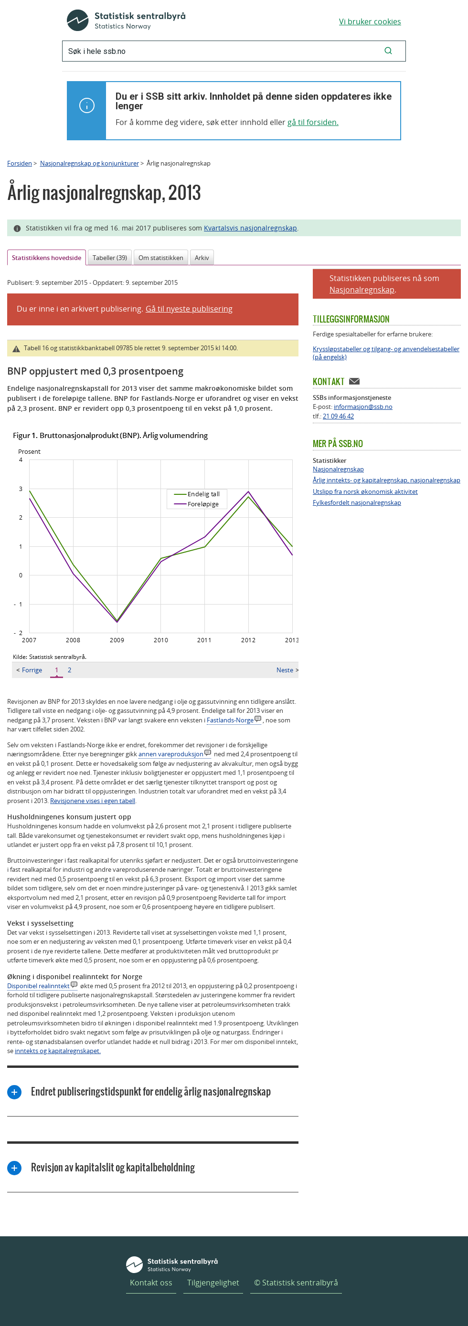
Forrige (29, 670)
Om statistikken (160, 257)
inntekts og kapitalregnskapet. (58, 1050)
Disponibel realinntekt (38, 985)
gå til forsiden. (313, 122)
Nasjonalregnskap (362, 289)
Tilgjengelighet (213, 1282)
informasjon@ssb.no (363, 406)
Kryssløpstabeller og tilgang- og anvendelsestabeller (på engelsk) (386, 353)
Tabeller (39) (110, 257)
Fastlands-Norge (230, 720)
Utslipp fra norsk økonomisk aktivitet (365, 492)
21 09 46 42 (338, 416)
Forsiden (19, 163)
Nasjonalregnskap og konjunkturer (89, 163)
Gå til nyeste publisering (189, 308)
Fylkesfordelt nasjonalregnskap (357, 503)
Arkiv (202, 257)
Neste (288, 670)
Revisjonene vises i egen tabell (92, 800)
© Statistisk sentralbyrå (296, 1282)
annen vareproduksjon (170, 754)
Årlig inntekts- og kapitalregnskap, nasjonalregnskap (386, 480)
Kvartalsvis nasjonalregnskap (250, 227)
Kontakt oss (151, 1282)
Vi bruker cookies (370, 21)
